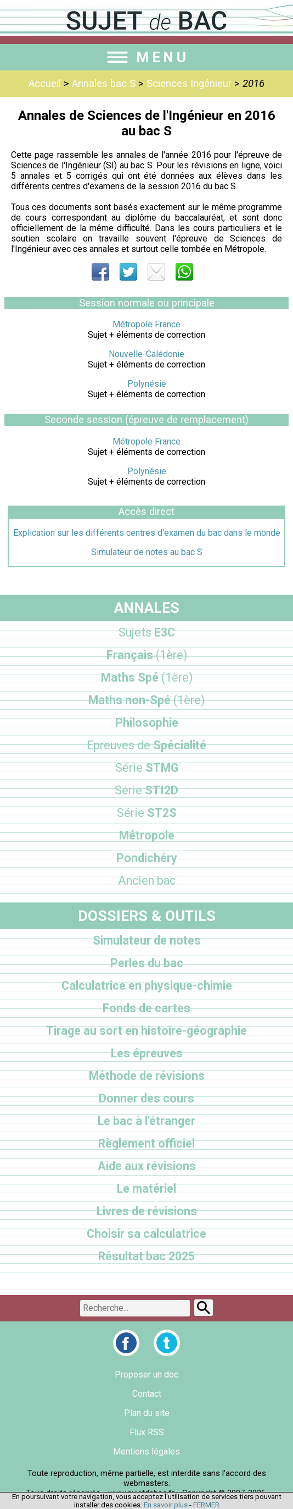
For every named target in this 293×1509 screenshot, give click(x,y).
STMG (146, 768)
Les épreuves (147, 1053)
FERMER (206, 1505)
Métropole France (146, 324)
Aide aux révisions (147, 1166)
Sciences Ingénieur (189, 84)
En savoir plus (166, 1505)
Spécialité (146, 745)
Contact (146, 1394)
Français (146, 655)
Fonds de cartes (146, 1008)
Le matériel (146, 1188)
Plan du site (147, 1413)
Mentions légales (146, 1451)
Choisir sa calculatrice (146, 1234)
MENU (146, 57)
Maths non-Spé (146, 700)
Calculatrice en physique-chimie (146, 985)
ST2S (147, 813)
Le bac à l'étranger (146, 1121)
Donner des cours (146, 1098)
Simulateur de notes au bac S (146, 552)
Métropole (146, 835)
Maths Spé (147, 677)
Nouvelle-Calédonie (146, 354)
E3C (147, 632)
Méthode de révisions (147, 1076)
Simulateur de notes (147, 940)
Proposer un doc (146, 1374)
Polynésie (146, 383)
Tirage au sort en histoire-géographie (146, 1031)
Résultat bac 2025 (146, 1256)
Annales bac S (104, 84)
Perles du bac (146, 963)
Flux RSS (146, 1432)
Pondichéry (146, 858)
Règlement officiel (146, 1143)
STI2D (146, 790)
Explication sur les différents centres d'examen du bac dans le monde (146, 533)
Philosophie (146, 722)
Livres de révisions (147, 1211)
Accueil (45, 84)
